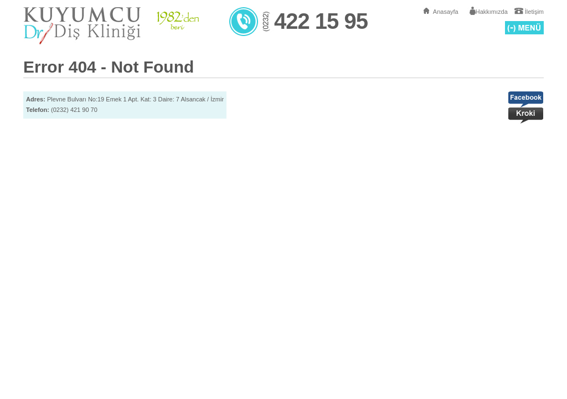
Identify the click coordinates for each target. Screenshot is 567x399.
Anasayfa (445, 11)
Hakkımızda (492, 11)
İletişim (534, 11)
